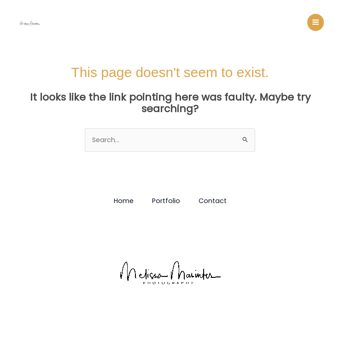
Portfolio (166, 200)
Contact (213, 200)
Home (124, 200)
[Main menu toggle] (315, 22)
